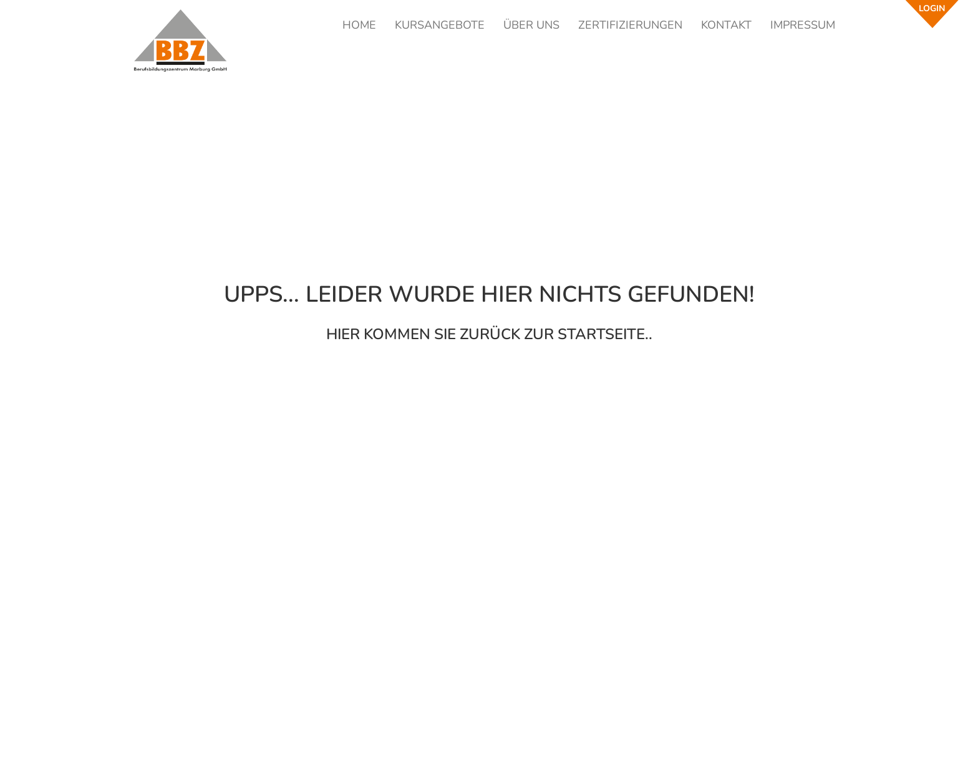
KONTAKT (726, 24)
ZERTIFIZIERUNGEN (630, 24)
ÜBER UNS (531, 24)
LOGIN (932, 8)
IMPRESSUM (802, 24)
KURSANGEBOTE (440, 24)
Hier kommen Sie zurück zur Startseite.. (489, 334)
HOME (359, 24)
